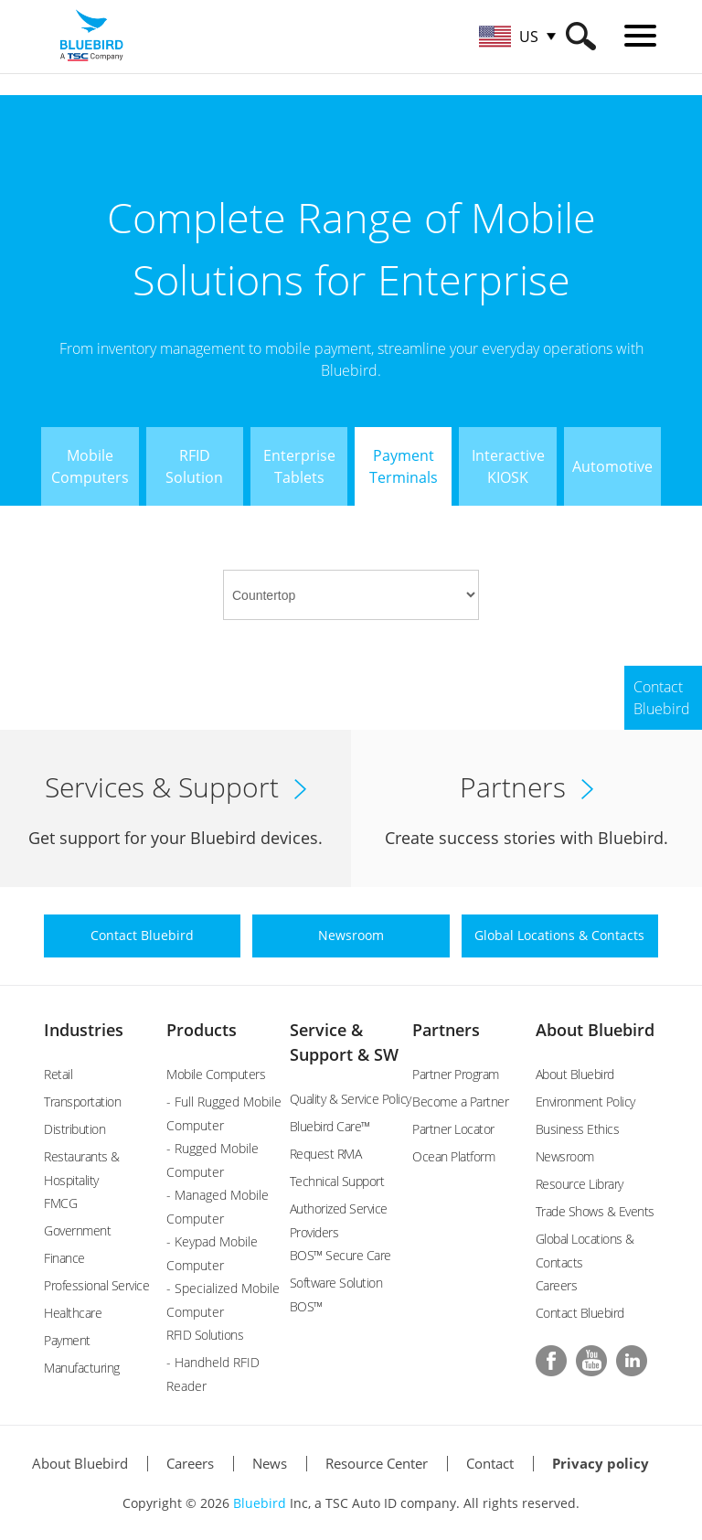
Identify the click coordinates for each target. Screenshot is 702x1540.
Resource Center (376, 1463)
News (269, 1463)
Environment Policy (585, 1101)
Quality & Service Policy (350, 1098)
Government (77, 1230)
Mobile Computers (215, 1074)
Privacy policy (600, 1463)
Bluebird (259, 1503)
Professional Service (96, 1285)
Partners (446, 1030)
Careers (557, 1285)
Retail (58, 1074)
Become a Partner (460, 1101)
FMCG (60, 1203)
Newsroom (565, 1156)
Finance (64, 1258)
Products (201, 1030)
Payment (67, 1340)
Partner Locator (453, 1129)
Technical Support (337, 1181)
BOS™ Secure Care (340, 1255)
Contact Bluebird (580, 1312)
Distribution (74, 1129)
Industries (83, 1030)
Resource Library (579, 1183)
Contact (490, 1463)
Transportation (82, 1101)
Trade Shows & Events (595, 1211)
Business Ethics (578, 1129)
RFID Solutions (204, 1334)
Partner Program (455, 1074)
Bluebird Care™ (330, 1126)
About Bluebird (595, 1030)
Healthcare (72, 1312)
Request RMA (326, 1153)
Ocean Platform (453, 1156)
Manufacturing (82, 1367)
